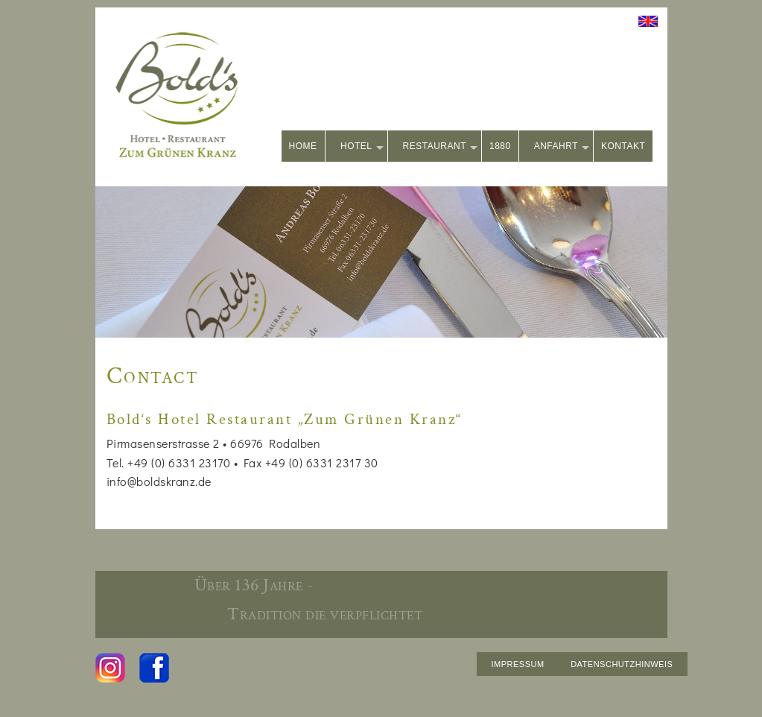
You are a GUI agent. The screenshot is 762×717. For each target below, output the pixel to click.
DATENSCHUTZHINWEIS (622, 664)
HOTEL (362, 147)
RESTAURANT (440, 147)
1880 (500, 146)
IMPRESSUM (518, 664)
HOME (303, 146)
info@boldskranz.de (159, 481)
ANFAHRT (561, 147)
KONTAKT (623, 146)
